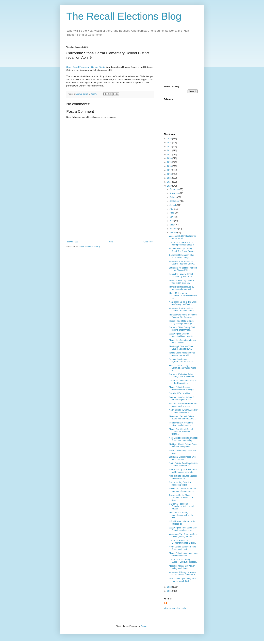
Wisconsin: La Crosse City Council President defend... (182, 309)
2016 (169, 174)
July (172, 209)
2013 (169, 186)
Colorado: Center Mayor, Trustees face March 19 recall (181, 497)
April (172, 221)
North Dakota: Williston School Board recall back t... (182, 548)
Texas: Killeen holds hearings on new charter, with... (182, 354)
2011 (169, 591)
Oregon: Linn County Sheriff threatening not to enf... (181, 398)
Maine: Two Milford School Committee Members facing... (181, 431)
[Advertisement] (110, 215)
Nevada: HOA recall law (179, 393)
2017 (169, 170)
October (173, 197)
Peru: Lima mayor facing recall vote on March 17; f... (182, 579)
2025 (169, 138)
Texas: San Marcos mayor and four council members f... (182, 490)
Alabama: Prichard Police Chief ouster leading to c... (183, 404)
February (174, 228)
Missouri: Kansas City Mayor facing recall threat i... (182, 567)
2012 (169, 587)
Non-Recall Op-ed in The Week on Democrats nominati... (183, 471)
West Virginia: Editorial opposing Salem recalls (180, 335)
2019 (169, 162)
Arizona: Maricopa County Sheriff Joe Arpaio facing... (182, 249)
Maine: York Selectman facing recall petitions (182, 341)
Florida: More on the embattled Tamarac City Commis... (182, 316)
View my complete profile (175, 608)
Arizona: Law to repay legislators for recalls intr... (182, 360)
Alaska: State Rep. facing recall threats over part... (183, 477)
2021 (169, 154)
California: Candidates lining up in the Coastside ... (183, 382)
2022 (169, 150)
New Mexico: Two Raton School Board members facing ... (183, 439)
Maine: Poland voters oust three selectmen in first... (183, 554)
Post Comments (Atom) (89, 246)
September (175, 201)
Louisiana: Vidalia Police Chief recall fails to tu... (182, 458)
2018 (169, 166)
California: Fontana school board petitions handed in (181, 243)
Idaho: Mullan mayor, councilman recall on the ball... (181, 515)
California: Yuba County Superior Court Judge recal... (183, 560)
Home (110, 242)
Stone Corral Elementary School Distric (85, 67)
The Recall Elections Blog (124, 16)
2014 (169, 182)
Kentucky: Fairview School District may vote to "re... (181, 275)
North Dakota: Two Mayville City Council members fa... (183, 464)
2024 (169, 142)
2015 (169, 178)
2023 (169, 146)
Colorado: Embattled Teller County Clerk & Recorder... (182, 375)
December (174, 189)
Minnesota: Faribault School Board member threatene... (182, 417)
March (173, 225)
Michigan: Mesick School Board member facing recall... (183, 445)
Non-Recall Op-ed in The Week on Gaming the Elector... (183, 303)
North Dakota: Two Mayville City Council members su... (183, 411)
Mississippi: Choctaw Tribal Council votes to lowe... (181, 347)
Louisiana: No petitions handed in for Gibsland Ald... (183, 269)
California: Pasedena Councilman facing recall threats (181, 506)
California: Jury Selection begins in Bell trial (180, 483)
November (174, 193)
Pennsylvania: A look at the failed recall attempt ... (181, 424)
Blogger (144, 626)
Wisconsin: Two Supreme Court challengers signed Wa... (183, 535)
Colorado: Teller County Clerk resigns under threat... (182, 328)
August (173, 205)
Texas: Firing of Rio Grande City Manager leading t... (181, 322)
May (172, 217)
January (173, 232)
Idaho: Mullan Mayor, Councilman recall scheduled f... (183, 295)
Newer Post (72, 242)
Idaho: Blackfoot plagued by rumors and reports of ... (181, 288)
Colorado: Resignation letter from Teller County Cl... (181, 256)
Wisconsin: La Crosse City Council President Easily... (182, 262)
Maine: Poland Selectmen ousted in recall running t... (182, 388)
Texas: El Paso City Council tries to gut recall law (181, 281)
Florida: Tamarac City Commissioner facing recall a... (182, 368)
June (172, 213)
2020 (169, 158)
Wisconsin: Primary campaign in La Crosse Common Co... (182, 573)
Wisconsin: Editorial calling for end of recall (182, 237)
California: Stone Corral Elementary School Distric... (182, 541)
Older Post (148, 242)
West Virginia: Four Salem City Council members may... (182, 529)
